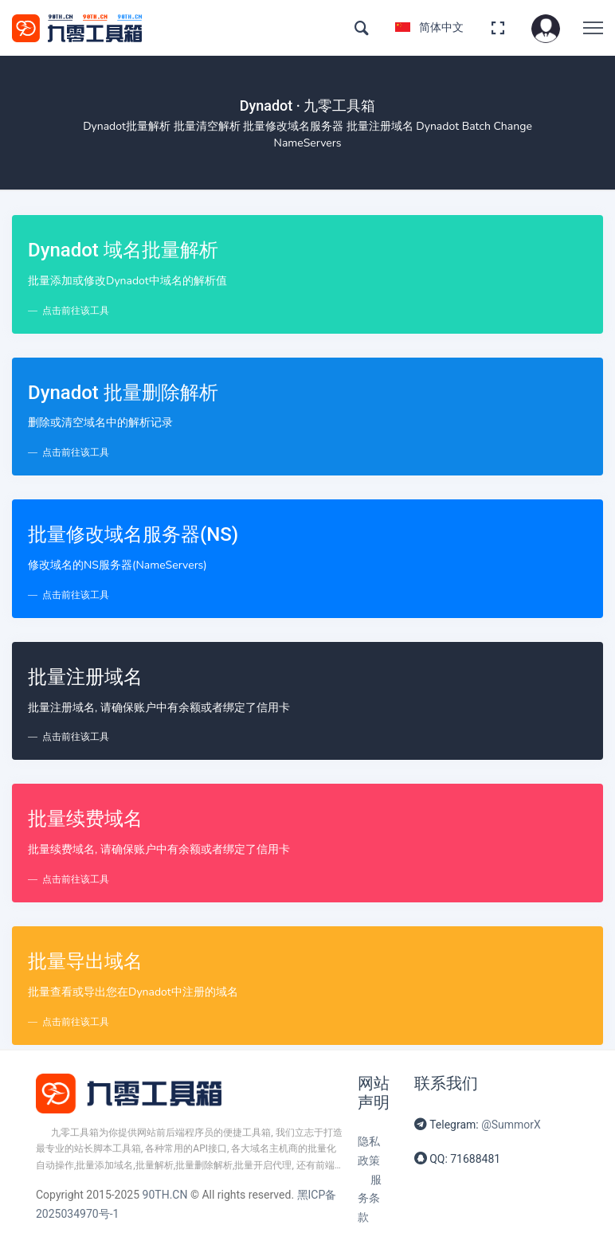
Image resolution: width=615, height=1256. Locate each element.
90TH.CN (165, 1194)
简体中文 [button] (429, 27)
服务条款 (370, 1198)
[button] (545, 28)
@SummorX (511, 1124)
